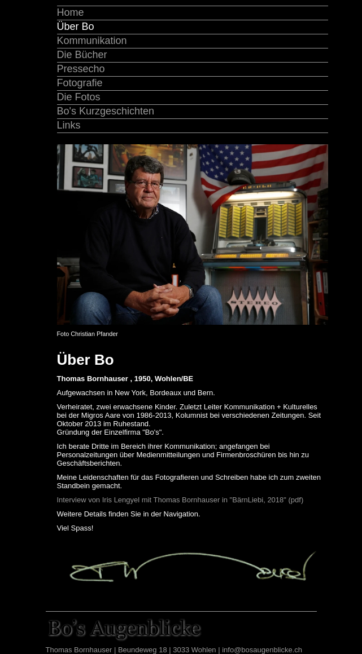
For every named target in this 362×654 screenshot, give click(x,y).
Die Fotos (79, 97)
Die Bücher (82, 54)
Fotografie (80, 83)
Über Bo (75, 26)
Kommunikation (92, 40)
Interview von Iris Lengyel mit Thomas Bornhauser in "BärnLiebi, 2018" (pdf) (180, 500)
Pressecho (81, 68)
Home (70, 12)
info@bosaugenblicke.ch (262, 650)
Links (69, 125)
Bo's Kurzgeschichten (106, 111)
